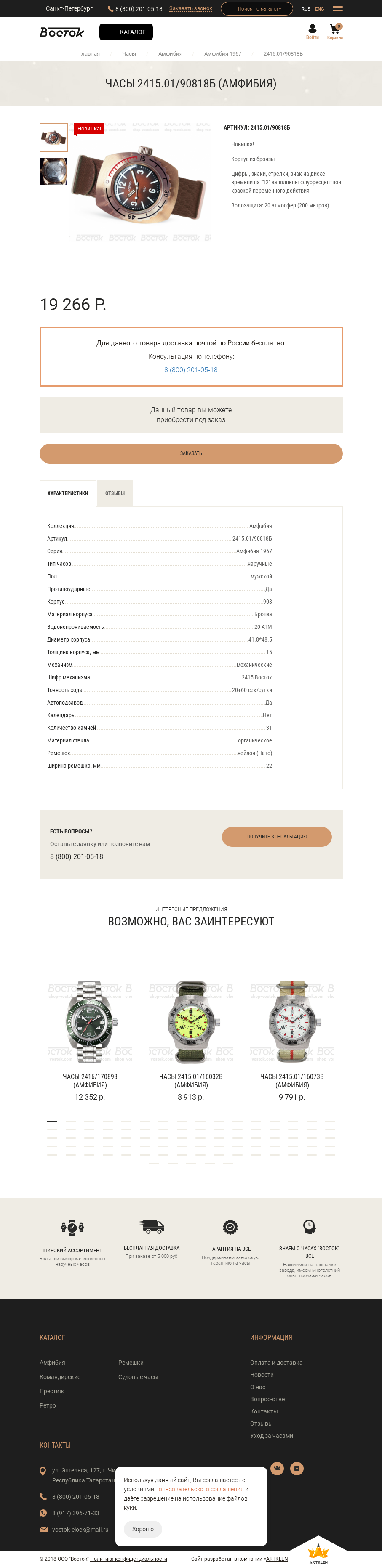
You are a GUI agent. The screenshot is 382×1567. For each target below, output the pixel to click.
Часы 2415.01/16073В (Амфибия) (292, 1081)
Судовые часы (138, 1376)
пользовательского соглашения (199, 1489)
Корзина (335, 37)
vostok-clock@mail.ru (80, 1529)
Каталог (133, 32)
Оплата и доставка (276, 1362)
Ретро (48, 1405)
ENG (319, 9)
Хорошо (143, 1529)
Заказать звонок (190, 8)
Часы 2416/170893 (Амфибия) (90, 1081)
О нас (257, 1387)
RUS (306, 9)
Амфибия (170, 53)
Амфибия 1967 (222, 53)
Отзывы (115, 493)
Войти (312, 37)
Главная (89, 53)
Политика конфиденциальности (128, 1559)
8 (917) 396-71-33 (75, 1513)
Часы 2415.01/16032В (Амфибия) (191, 1081)
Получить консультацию (277, 837)
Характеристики (68, 493)
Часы (129, 53)
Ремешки (131, 1362)
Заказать (191, 453)
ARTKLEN (277, 1559)
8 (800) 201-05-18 (139, 8)
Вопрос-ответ (269, 1399)
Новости (262, 1374)
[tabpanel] (90, 1030)
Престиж (52, 1391)
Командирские (60, 1376)
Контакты (264, 1411)
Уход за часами (271, 1435)
